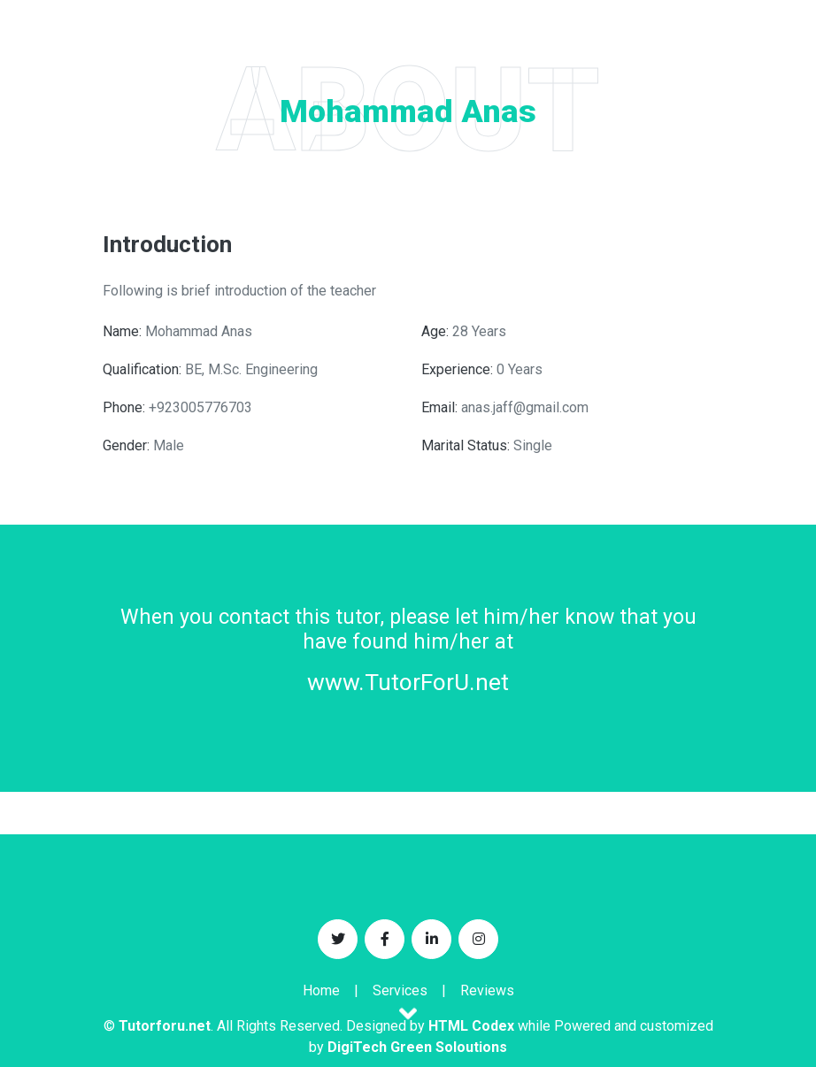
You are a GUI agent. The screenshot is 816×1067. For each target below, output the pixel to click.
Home (321, 990)
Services (400, 990)
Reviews (487, 990)
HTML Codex (471, 1025)
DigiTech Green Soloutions (417, 1047)
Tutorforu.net (165, 1025)
